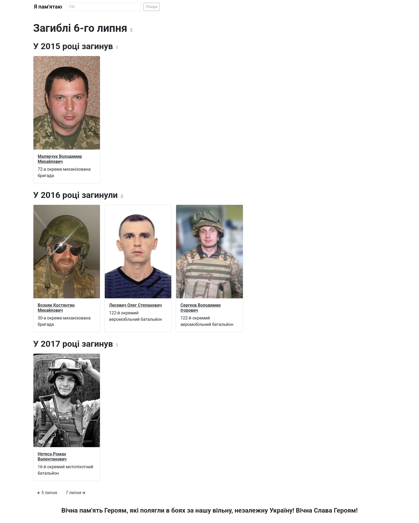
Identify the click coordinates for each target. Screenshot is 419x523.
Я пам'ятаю (48, 6)
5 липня (47, 492)
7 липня (76, 492)
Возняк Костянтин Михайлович (56, 308)
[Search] (103, 7)
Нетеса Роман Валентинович (52, 456)
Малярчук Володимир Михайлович (60, 159)
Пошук (152, 7)
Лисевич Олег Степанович (135, 305)
